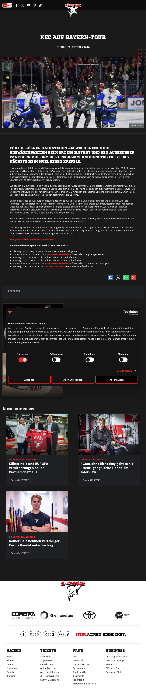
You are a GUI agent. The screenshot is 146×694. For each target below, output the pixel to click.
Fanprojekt (78, 679)
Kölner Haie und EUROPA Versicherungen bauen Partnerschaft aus (28, 468)
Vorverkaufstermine (50, 671)
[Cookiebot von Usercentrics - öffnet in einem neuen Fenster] (125, 312)
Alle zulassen (117, 380)
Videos (10, 660)
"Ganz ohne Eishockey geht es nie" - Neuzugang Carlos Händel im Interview (108, 468)
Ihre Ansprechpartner (117, 656)
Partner (109, 664)
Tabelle (10, 671)
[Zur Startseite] (73, 10)
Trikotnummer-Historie (84, 683)
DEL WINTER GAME (54, 266)
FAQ (75, 656)
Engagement (79, 668)
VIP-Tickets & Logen (49, 675)
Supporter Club (113, 671)
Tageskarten (46, 660)
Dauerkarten (46, 664)
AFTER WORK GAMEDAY (57, 254)
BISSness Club (113, 668)
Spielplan (12, 668)
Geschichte (78, 675)
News (10, 656)
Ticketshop (45, 656)
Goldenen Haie (80, 671)
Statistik (11, 675)
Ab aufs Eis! (78, 660)
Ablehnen (29, 380)
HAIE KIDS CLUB (81, 664)
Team (10, 664)
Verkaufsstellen (48, 668)
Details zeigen (124, 370)
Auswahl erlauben (73, 380)
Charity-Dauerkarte (49, 679)
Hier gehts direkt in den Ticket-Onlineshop (31, 239)
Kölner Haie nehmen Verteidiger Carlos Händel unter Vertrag (34, 543)
